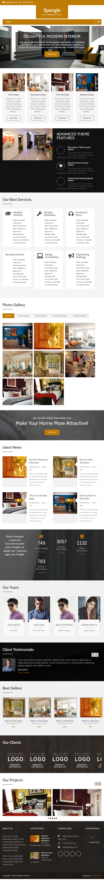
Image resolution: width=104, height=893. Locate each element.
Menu (8, 22)
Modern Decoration (60, 316)
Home (91, 837)
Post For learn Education (46, 854)
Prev (3, 47)
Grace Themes (95, 876)
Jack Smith (23, 670)
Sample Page (94, 842)
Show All (8, 316)
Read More (52, 54)
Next (101, 47)
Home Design (23, 316)
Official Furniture (80, 316)
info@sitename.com (10, 2)
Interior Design (40, 316)
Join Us (52, 432)
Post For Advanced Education (45, 838)
